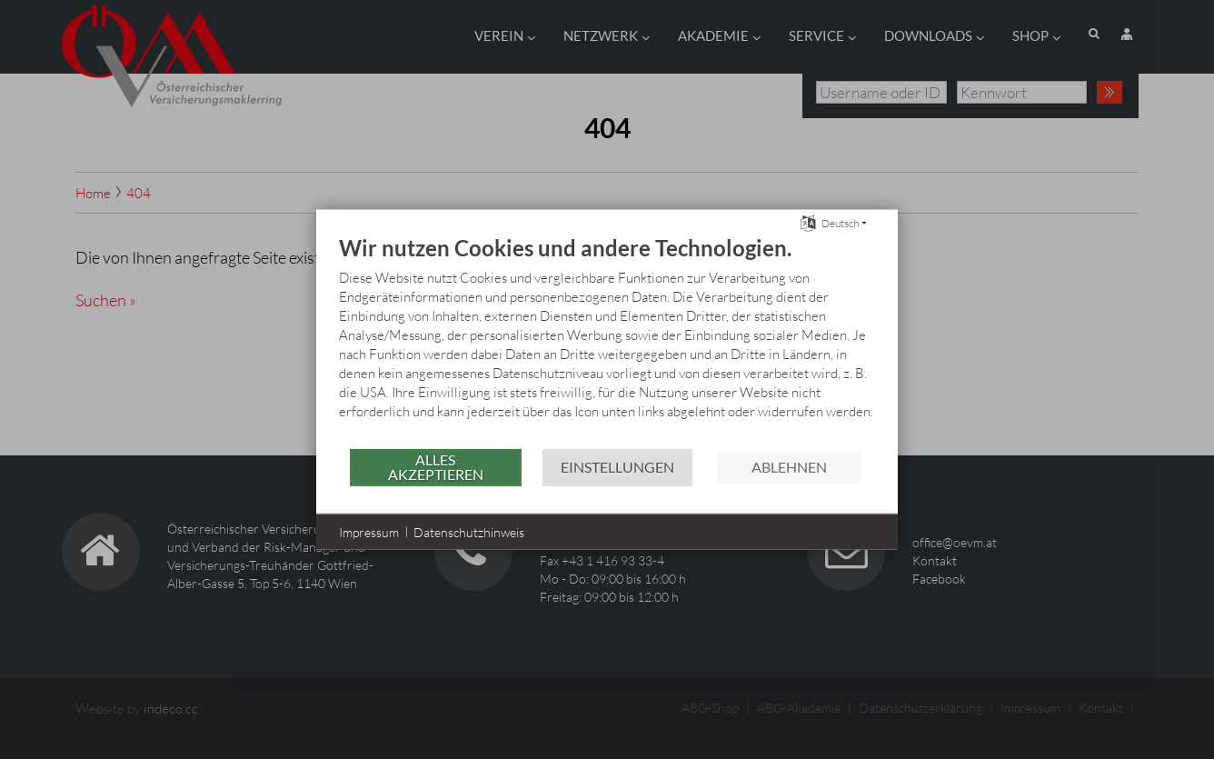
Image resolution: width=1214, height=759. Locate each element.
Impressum (369, 531)
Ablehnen (789, 466)
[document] (607, 340)
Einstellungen (617, 466)
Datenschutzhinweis (468, 531)
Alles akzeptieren (435, 467)
